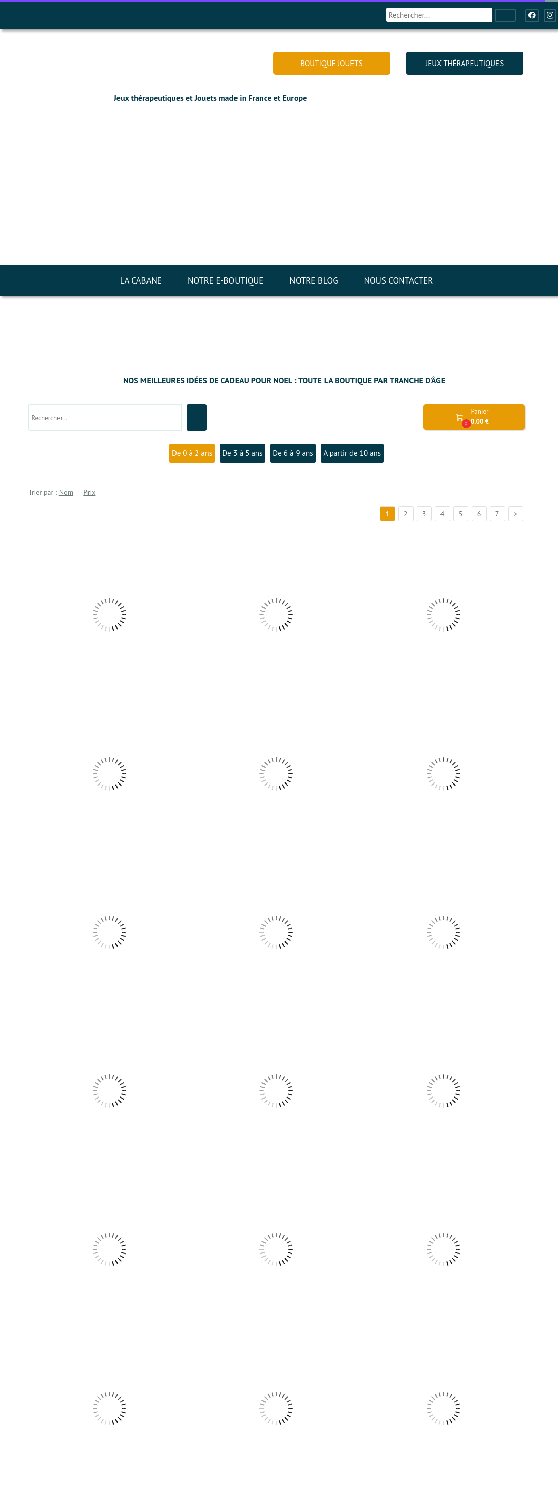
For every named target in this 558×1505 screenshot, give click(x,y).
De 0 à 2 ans (192, 453)
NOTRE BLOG (313, 280)
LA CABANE (141, 280)
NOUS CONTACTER (398, 280)
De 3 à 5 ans (242, 453)
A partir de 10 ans (352, 453)
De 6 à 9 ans (293, 453)
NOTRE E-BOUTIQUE (226, 280)
